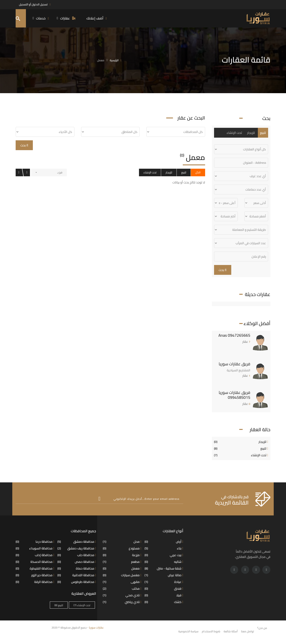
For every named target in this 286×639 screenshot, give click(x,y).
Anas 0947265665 (234, 335)
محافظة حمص (76, 561)
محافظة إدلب (35, 555)
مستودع (122, 548)
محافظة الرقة (35, 581)
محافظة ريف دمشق (76, 548)
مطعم (122, 561)
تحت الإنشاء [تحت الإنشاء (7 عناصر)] (82, 605)
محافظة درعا (35, 541)
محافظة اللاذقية (76, 575)
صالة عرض (164, 575)
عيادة (164, 581)
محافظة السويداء (35, 548)
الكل (197, 172)
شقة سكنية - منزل (164, 568)
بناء (164, 548)
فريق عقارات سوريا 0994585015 (234, 395)
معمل (122, 568)
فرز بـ (59, 172)
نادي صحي (122, 595)
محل (122, 541)
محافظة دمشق (76, 541)
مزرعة (122, 555)
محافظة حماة (76, 568)
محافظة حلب (76, 555)
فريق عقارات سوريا (234, 364)
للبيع (183, 172)
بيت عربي (164, 555)
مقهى (122, 581)
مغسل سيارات (122, 575)
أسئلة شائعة (231, 631)
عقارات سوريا (96, 627)
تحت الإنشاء (149, 172)
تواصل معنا (247, 631)
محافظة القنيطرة (35, 568)
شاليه (164, 561)
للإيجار (169, 172)
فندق (164, 588)
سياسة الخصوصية (188, 631)
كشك (164, 602)
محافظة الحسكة (35, 561)
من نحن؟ (262, 628)
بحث (24, 145)
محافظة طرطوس (76, 581)
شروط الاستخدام (211, 631)
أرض (164, 541)
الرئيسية (114, 60)
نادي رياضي (122, 602)
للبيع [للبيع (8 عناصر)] (59, 605)
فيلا (164, 595)
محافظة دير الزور (35, 575)
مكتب (122, 588)
